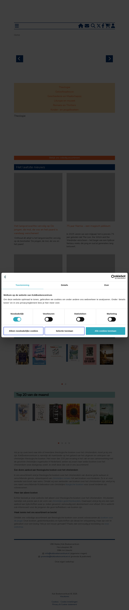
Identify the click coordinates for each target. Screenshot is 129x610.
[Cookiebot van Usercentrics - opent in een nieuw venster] (113, 277)
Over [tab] (106, 285)
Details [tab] (64, 285)
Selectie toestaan (64, 331)
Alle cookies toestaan (105, 331)
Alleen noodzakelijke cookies (23, 331)
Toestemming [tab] (22, 285)
